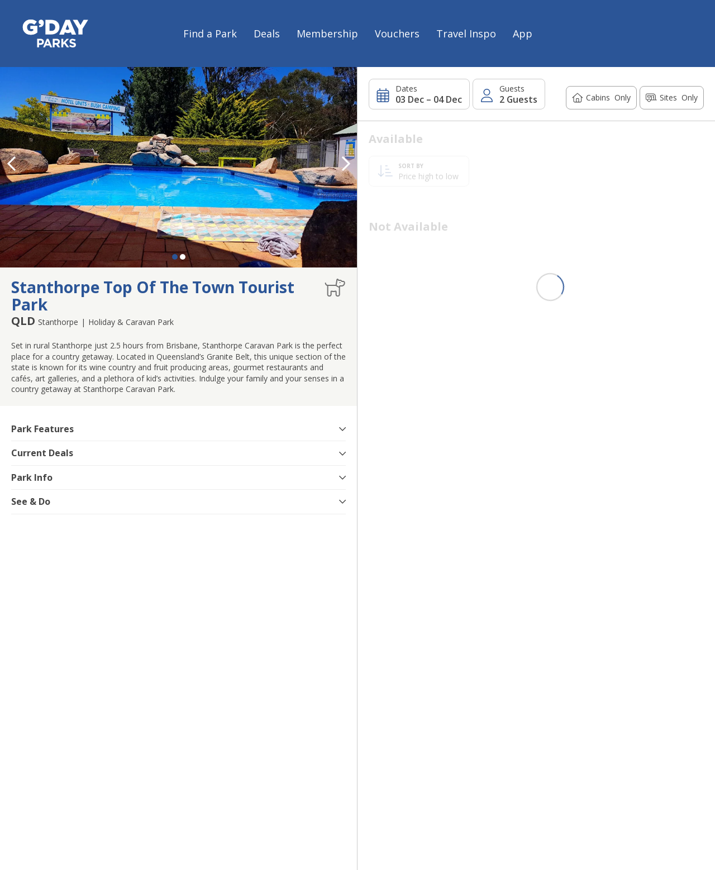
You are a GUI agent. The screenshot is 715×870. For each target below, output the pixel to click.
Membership (327, 33)
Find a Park (210, 33)
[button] (345, 163)
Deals (267, 33)
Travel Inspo (466, 33)
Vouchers (397, 33)
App (522, 33)
